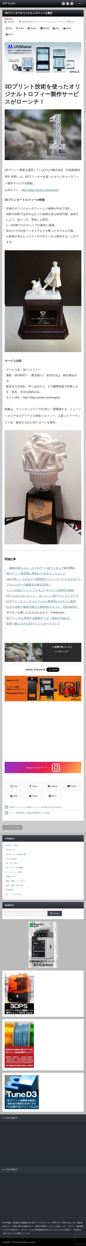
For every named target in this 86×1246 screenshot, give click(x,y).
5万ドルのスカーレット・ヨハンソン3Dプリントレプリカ (42, 595)
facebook (72, 3)
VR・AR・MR (11, 863)
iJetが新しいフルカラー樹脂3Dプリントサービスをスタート (43, 579)
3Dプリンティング (37, 22)
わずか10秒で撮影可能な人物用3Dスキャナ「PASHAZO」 (42, 607)
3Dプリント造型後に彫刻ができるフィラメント (36, 573)
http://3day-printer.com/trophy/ (40, 190)
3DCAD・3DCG (12, 845)
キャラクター (51, 22)
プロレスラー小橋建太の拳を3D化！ (29, 584)
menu (80, 3)
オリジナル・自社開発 (14, 868)
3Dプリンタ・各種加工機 (15, 854)
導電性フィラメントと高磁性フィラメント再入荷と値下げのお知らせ (35, 807)
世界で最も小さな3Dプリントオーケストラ (33, 623)
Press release (11, 859)
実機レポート (11, 876)
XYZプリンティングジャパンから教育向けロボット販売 (41, 601)
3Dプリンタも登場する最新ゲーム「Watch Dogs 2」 (39, 618)
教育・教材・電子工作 (14, 885)
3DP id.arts (16, 1242)
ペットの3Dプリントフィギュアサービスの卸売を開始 (40, 590)
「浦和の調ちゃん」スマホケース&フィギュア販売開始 (40, 568)
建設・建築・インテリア (15, 881)
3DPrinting (26, 22)
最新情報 (10, 22)
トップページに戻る (12, 827)
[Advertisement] (43, 732)
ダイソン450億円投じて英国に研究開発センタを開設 (29, 813)
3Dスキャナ (10, 850)
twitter (67, 3)
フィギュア (61, 22)
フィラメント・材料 (13, 872)
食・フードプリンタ (13, 894)
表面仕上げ (70, 22)
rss (63, 3)
